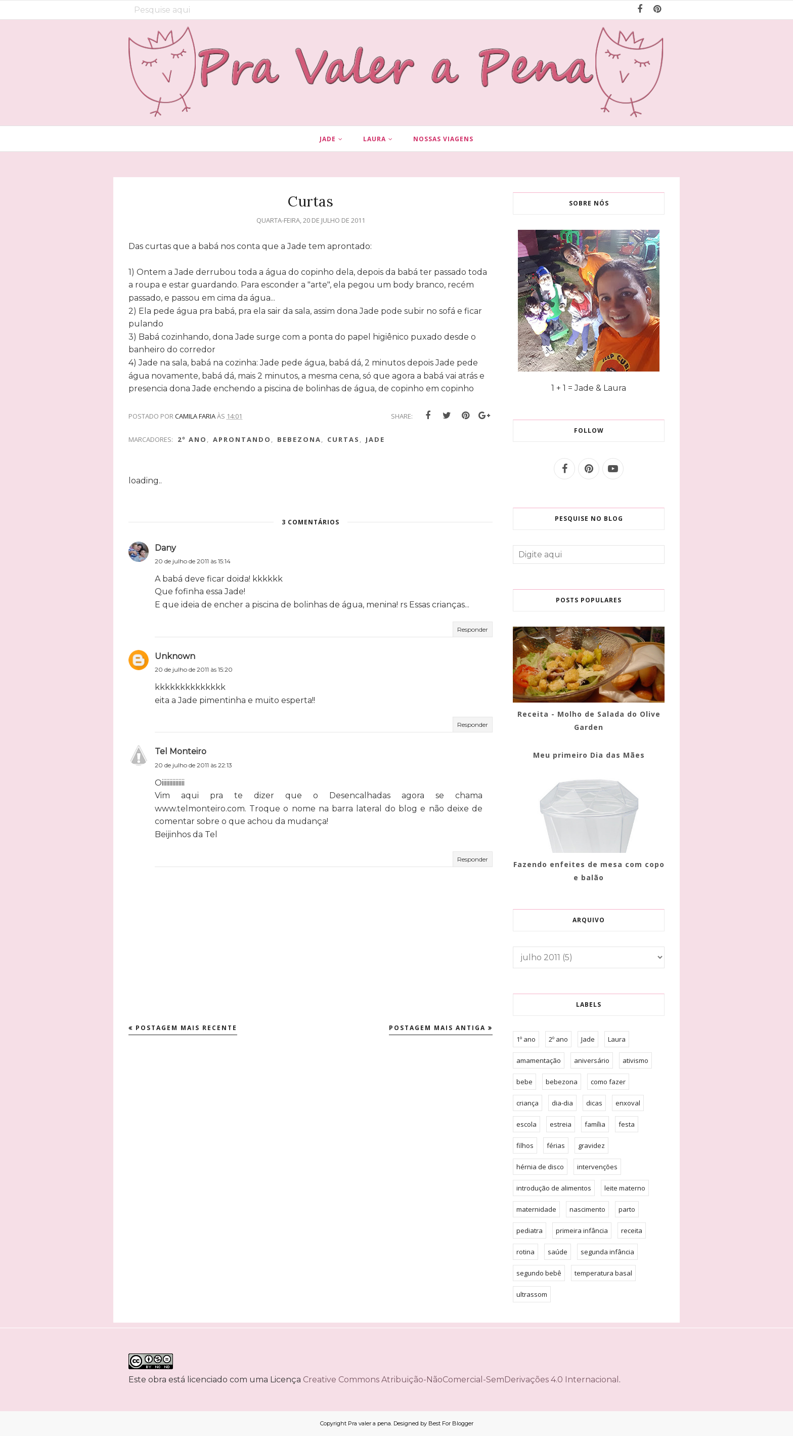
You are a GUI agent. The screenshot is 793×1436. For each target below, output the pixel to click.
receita (631, 1230)
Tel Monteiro (180, 751)
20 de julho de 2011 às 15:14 (193, 561)
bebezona (299, 439)
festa (627, 1124)
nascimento (587, 1209)
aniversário (591, 1060)
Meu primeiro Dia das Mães (589, 755)
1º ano (526, 1039)
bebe (524, 1081)
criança (527, 1102)
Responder (472, 629)
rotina (525, 1251)
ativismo (635, 1060)
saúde (557, 1251)
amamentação (538, 1060)
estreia (560, 1124)
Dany (165, 548)
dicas (594, 1102)
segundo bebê (538, 1273)
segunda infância (607, 1251)
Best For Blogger (450, 1423)
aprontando (242, 439)
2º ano (192, 439)
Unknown (175, 656)
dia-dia (562, 1102)
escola (526, 1124)
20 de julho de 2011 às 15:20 (194, 669)
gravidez (591, 1145)
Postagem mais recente (186, 1027)
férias (556, 1145)
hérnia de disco (540, 1166)
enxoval (627, 1102)
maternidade (536, 1209)
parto (627, 1209)
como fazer (608, 1081)
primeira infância (582, 1230)
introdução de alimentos (553, 1188)
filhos (525, 1145)
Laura (617, 1039)
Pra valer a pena (369, 1423)
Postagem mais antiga (437, 1027)
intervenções (597, 1166)
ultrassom (531, 1294)
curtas (343, 439)
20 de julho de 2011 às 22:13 (193, 765)
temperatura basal (603, 1273)
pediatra (529, 1230)
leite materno (624, 1188)
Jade (375, 439)
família (595, 1124)
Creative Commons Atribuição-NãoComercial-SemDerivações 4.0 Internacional (461, 1379)
